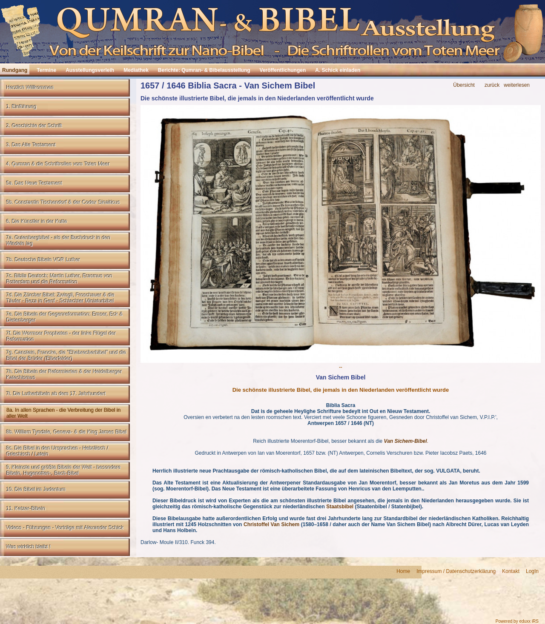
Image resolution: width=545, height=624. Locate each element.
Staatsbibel (339, 507)
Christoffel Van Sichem (271, 524)
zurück (492, 85)
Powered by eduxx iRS (517, 621)
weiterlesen (517, 85)
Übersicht (464, 85)
